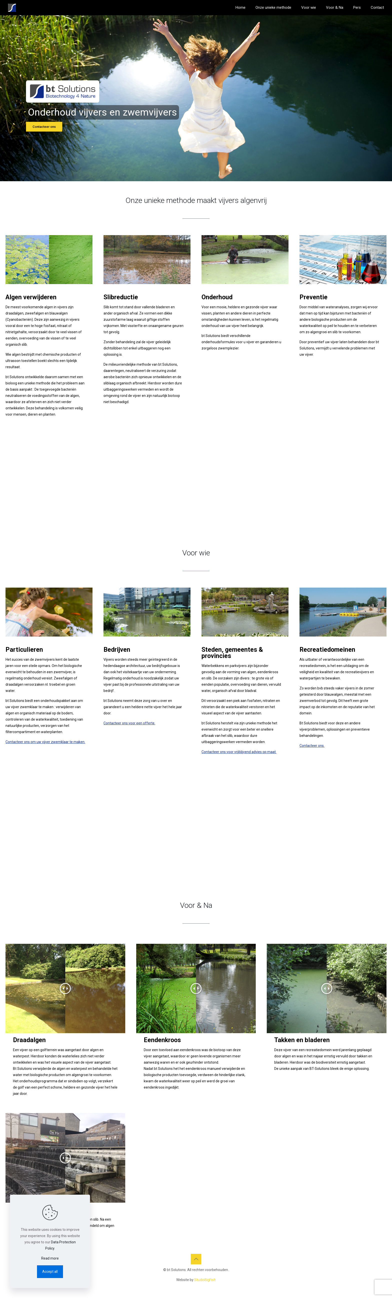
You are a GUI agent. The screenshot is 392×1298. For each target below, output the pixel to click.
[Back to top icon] (196, 1259)
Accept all (50, 1272)
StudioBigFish (205, 1280)
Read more (50, 1258)
